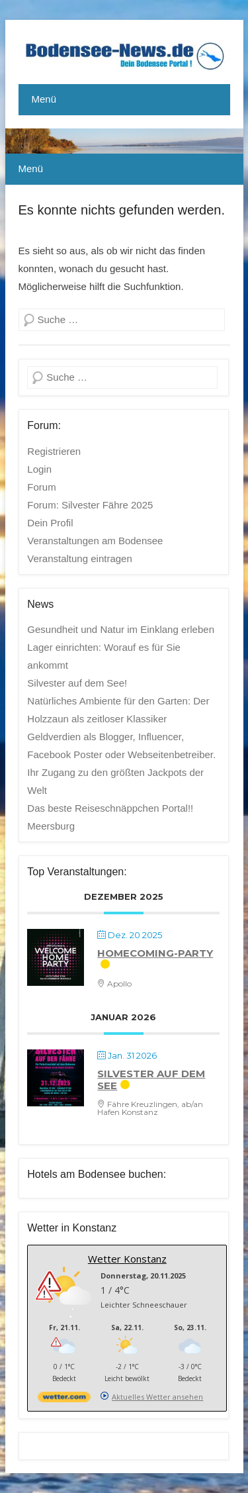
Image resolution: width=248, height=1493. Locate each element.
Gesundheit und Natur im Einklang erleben (120, 629)
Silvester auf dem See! (77, 683)
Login (39, 469)
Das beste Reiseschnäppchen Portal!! (110, 808)
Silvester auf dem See (151, 1079)
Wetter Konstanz (127, 1258)
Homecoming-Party (155, 953)
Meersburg (51, 826)
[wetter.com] (64, 1399)
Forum (41, 487)
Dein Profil (50, 522)
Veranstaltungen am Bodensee (95, 540)
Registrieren (54, 451)
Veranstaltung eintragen (79, 558)
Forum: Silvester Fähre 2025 (90, 504)
